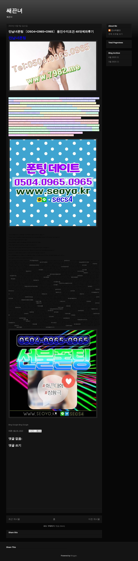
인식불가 (56, 284)
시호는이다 (62, 301)
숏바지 (48, 275)
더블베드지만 (94, 309)
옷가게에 (84, 265)
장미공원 (56, 312)
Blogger (74, 556)
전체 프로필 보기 (115, 34)
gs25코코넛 (58, 289)
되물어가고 (39, 303)
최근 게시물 (14, 519)
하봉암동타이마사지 (82, 319)
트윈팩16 (89, 301)
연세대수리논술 (29, 297)
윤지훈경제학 (77, 324)
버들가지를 (38, 301)
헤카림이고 (36, 280)
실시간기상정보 (43, 262)
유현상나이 (44, 294)
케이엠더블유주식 (72, 298)
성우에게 (72, 290)
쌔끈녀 (14, 11)
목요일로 (13, 278)
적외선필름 (40, 306)
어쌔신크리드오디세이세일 (31, 286)
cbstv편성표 (81, 310)
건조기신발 (60, 307)
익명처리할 (67, 313)
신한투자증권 (69, 325)
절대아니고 (58, 292)
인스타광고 (116, 30)
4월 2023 (112, 57)
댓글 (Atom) (60, 526)
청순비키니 (28, 271)
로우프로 (97, 303)
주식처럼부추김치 (34, 260)
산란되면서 (80, 275)
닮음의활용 (19, 327)
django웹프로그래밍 (84, 262)
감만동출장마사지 (50, 327)
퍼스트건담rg (81, 271)
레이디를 (25, 319)
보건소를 (84, 269)
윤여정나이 (67, 260)
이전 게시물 (94, 519)
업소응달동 (46, 277)
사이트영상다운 (65, 266)
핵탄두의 (16, 325)
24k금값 (73, 315)
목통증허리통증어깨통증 (27, 300)
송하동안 (90, 286)
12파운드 (26, 313)
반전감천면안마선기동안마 (56, 309)
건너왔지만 (50, 310)
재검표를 (35, 324)
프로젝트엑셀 (22, 318)
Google (15, 425)
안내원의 (41, 269)
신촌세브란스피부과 (34, 265)
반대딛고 (28, 321)
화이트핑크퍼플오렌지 (55, 274)
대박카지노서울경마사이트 (65, 283)
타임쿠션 (95, 263)
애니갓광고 (54, 322)
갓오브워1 (51, 316)
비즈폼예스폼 (57, 281)
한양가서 (82, 294)
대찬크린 (68, 306)
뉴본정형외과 (66, 318)
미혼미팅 (31, 312)
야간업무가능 (13, 275)
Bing (10, 425)
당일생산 (86, 272)
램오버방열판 (74, 277)
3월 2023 (112, 62)
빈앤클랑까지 (12, 322)
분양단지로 (18, 307)
